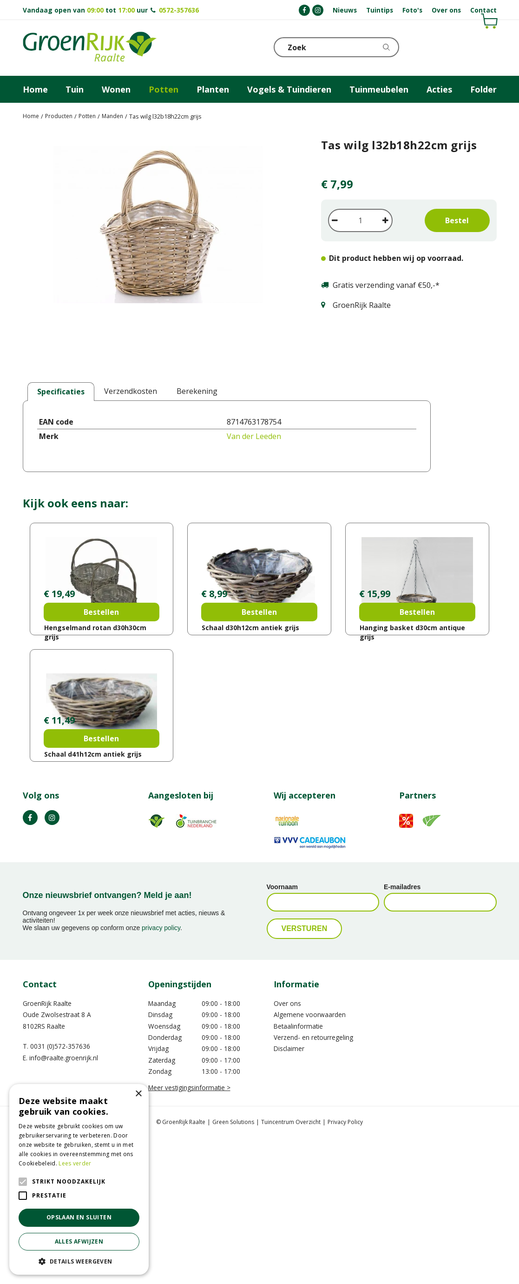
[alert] (79, 1179)
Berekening (197, 391)
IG (52, 963)
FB (30, 963)
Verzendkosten (130, 391)
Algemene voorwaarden (310, 1160)
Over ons (287, 1149)
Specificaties (61, 391)
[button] (79, 1261)
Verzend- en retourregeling (313, 1183)
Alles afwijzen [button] (79, 1241)
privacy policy (161, 1074)
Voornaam (282, 1033)
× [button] (138, 1094)
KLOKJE (466, 46)
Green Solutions (233, 1268)
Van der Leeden (254, 436)
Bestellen (101, 685)
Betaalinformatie (298, 1172)
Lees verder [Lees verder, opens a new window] (75, 1163)
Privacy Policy (345, 1268)
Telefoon (489, 46)
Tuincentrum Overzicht (291, 1268)
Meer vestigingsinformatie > (189, 1233)
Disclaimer (289, 1194)
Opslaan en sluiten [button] (79, 1217)
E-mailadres (402, 1033)
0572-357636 (179, 10)
